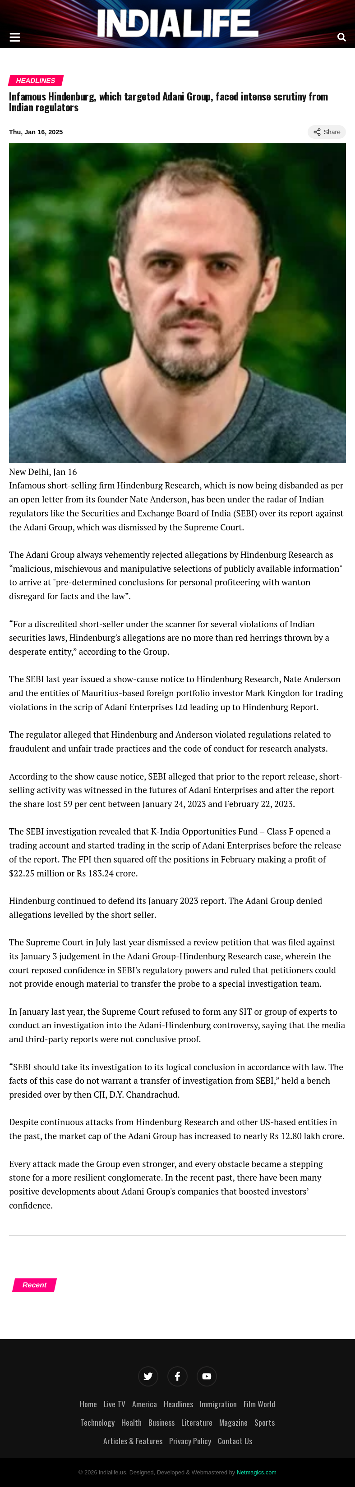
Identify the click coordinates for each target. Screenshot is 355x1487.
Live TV (114, 1403)
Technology (97, 1422)
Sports (264, 1422)
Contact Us (235, 1440)
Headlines (35, 80)
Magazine (233, 1422)
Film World (259, 1403)
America (144, 1403)
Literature (196, 1422)
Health (131, 1422)
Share (327, 132)
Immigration (218, 1403)
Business (161, 1422)
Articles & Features (132, 1440)
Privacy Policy (190, 1440)
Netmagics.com (257, 1472)
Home (88, 1403)
